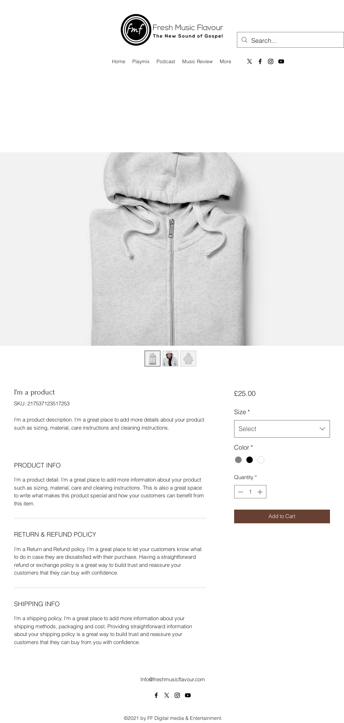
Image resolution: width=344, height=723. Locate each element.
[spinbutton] (250, 491)
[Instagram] (270, 61)
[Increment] (260, 491)
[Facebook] (260, 61)
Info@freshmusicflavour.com (172, 679)
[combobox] (282, 429)
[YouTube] (281, 61)
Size (242, 412)
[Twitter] (166, 695)
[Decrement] (240, 491)
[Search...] (290, 40)
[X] (249, 61)
